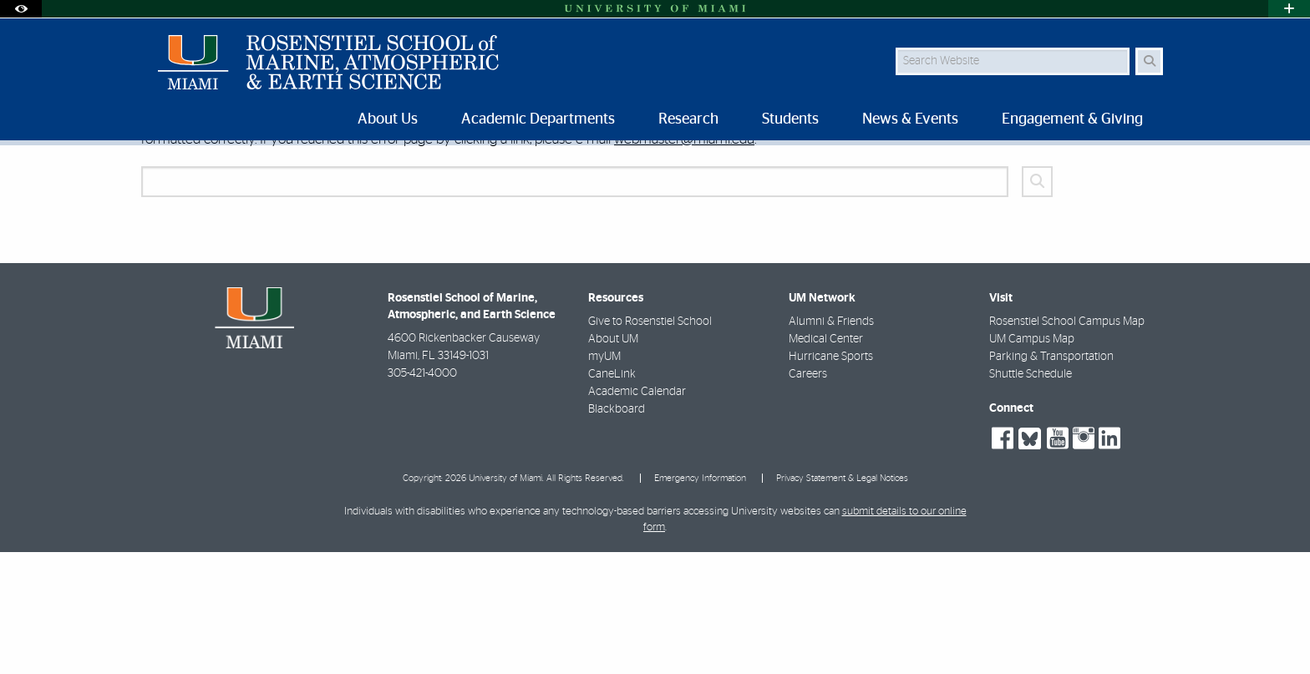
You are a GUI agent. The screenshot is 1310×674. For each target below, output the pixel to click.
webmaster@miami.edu (684, 261)
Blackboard (616, 531)
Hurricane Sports (831, 478)
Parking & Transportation (1051, 478)
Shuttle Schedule (1030, 496)
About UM (613, 461)
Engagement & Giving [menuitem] (1072, 119)
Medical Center (826, 461)
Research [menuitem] (688, 119)
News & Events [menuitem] (910, 119)
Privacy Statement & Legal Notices (842, 600)
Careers (808, 496)
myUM (604, 478)
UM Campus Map (1031, 461)
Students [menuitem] (790, 119)
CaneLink (612, 496)
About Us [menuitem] (388, 119)
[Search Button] (1149, 61)
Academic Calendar (637, 513)
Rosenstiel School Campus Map (1067, 443)
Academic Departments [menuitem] (538, 119)
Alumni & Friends (831, 443)
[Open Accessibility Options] (21, 9)
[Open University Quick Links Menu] (1289, 9)
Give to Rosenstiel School (650, 443)
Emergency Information (700, 600)
